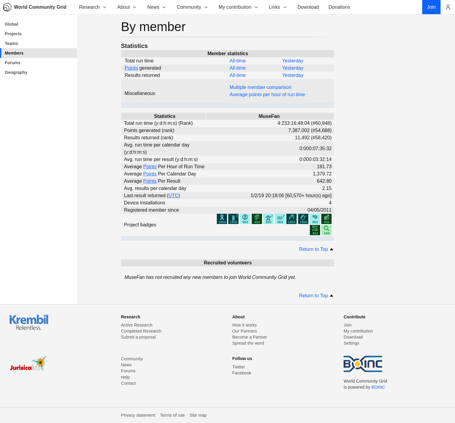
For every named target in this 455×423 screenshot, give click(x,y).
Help (125, 377)
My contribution (239, 7)
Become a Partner (249, 337)
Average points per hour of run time (267, 94)
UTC (173, 195)
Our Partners (244, 331)
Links (278, 7)
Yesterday (293, 60)
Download (353, 337)
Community (192, 7)
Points (131, 68)
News (157, 7)
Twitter (238, 367)
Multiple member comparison (260, 87)
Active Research (136, 325)
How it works (244, 325)
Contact (128, 383)
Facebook (241, 373)
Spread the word (248, 343)
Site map (198, 415)
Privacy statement (138, 415)
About (127, 7)
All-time (238, 60)
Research (93, 7)
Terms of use (172, 415)
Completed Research (141, 331)
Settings (351, 343)
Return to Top (316, 249)
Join (347, 325)
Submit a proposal (138, 337)
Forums (128, 370)
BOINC (378, 387)
